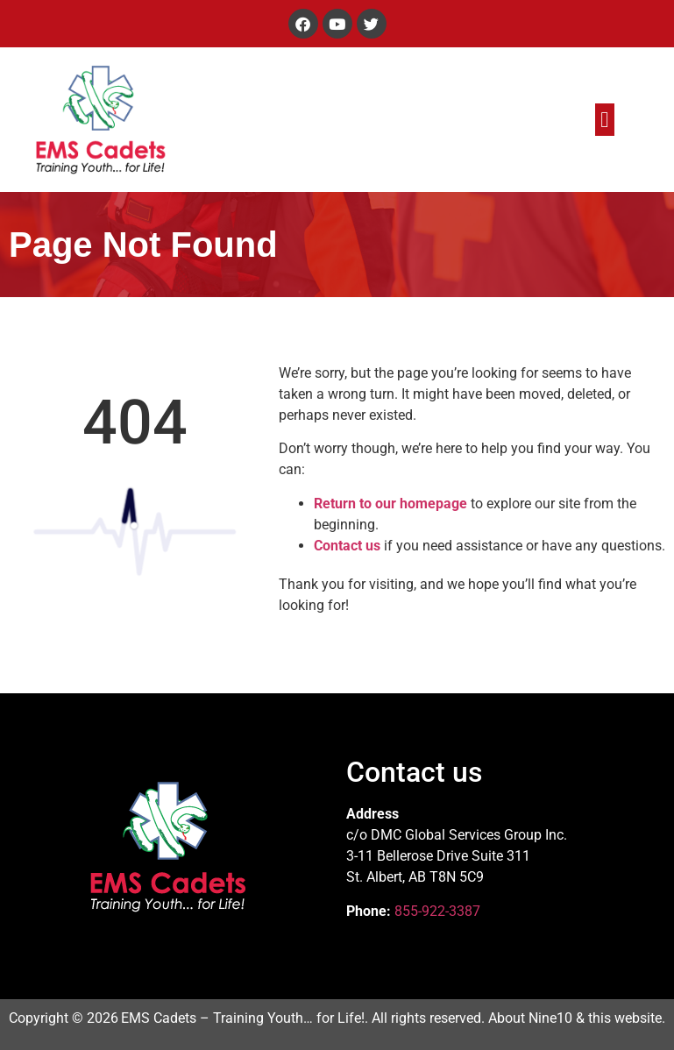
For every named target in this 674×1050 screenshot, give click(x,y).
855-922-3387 (437, 911)
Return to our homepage (390, 503)
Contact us (347, 545)
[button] (604, 120)
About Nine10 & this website (575, 1018)
